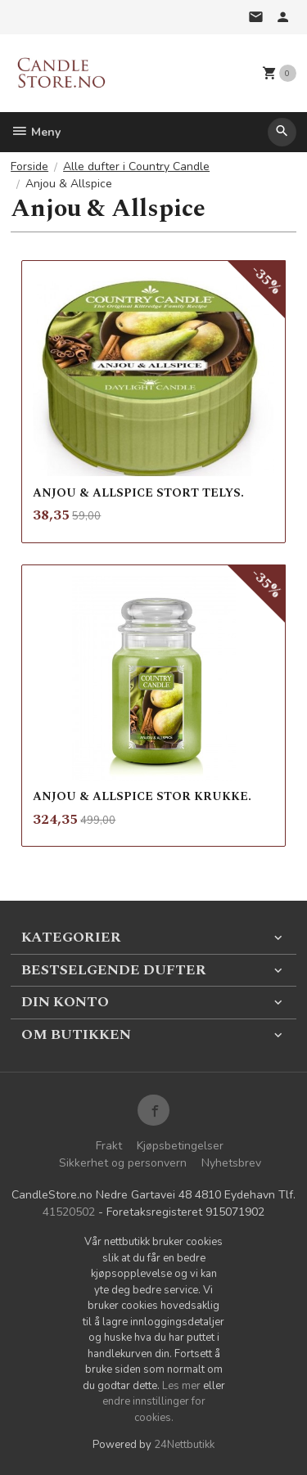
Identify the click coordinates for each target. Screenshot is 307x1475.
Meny (36, 132)
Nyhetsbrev (231, 1163)
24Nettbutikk (184, 1444)
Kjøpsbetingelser (180, 1145)
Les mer (182, 1385)
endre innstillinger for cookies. (153, 1409)
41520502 (69, 1212)
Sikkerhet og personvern (123, 1163)
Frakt (109, 1145)
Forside (29, 166)
